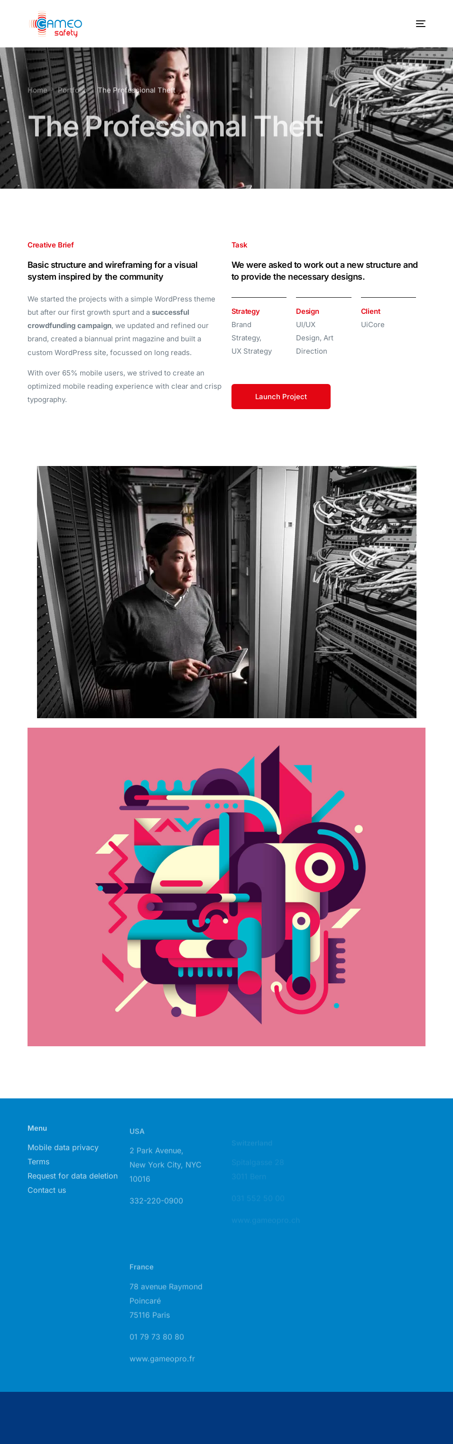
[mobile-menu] (411, 23)
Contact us (47, 1194)
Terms (38, 1165)
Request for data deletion (73, 1180)
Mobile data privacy (63, 1151)
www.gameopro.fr (162, 1367)
